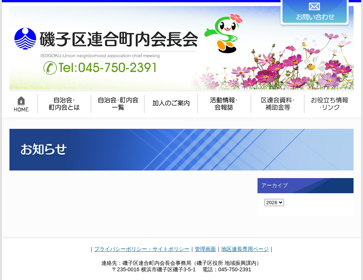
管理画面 (205, 249)
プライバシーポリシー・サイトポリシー (141, 249)
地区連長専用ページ (245, 249)
